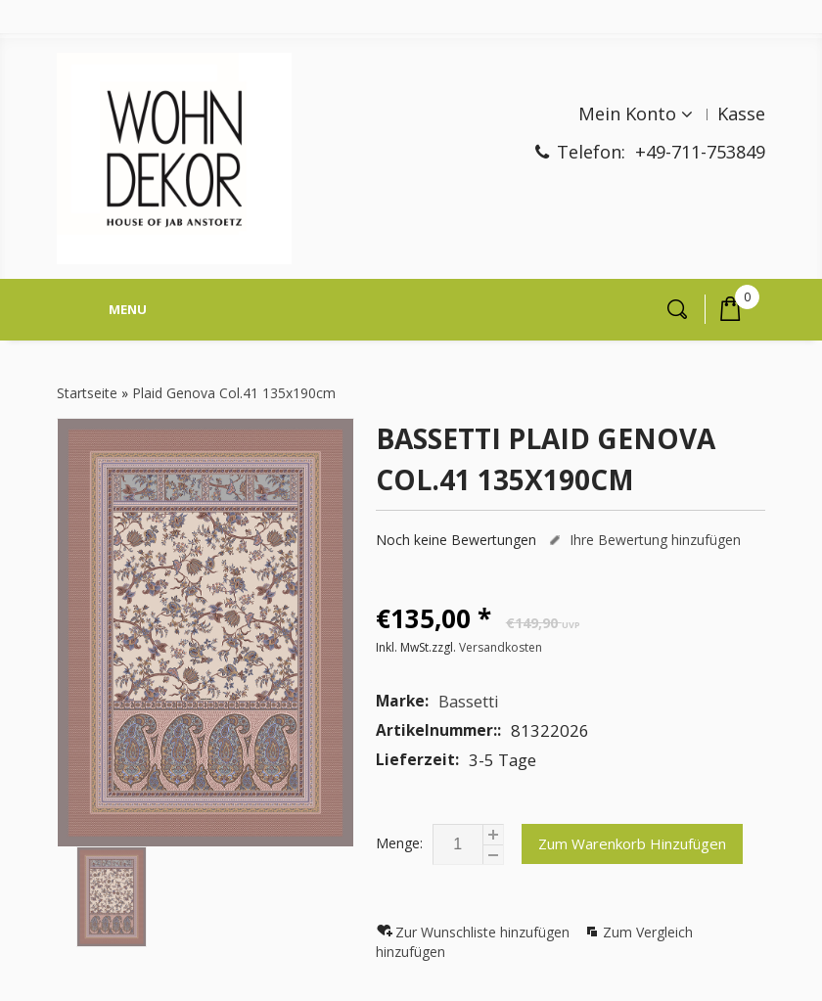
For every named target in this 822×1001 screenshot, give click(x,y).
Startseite (87, 393)
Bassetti (468, 701)
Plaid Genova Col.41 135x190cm (234, 393)
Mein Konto (627, 113)
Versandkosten (500, 647)
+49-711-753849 (700, 151)
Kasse (741, 113)
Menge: (399, 843)
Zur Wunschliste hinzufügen (484, 932)
